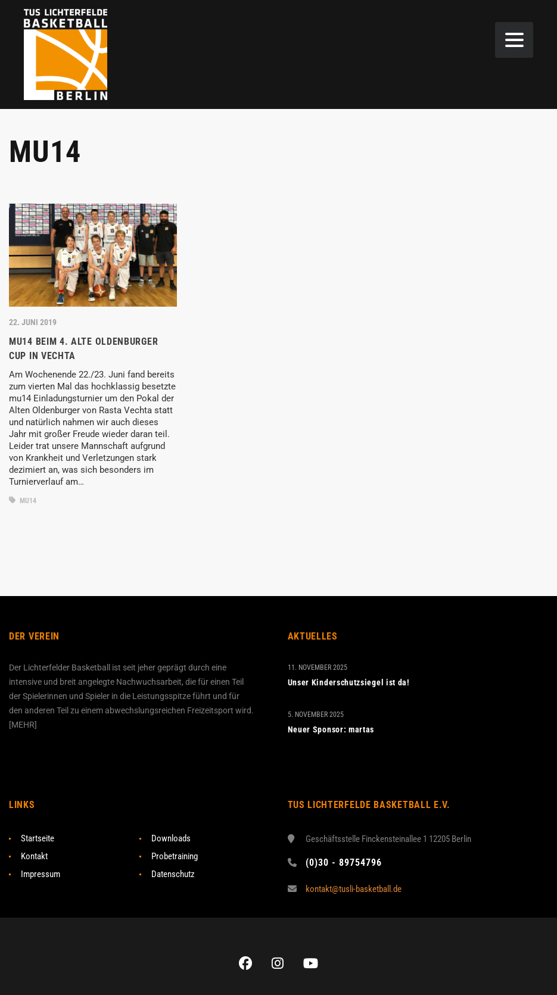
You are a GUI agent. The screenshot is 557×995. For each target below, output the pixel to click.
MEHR (23, 724)
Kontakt (34, 856)
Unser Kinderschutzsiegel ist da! (349, 682)
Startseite (37, 838)
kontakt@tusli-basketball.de (354, 889)
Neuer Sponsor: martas (331, 729)
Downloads (171, 838)
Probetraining (174, 856)
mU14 (22, 501)
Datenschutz (173, 874)
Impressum (40, 874)
